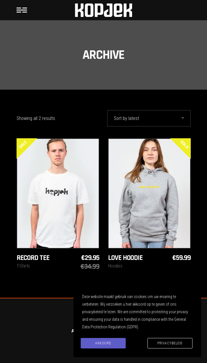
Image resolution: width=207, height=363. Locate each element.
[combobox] (149, 118)
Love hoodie (125, 258)
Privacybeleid (170, 343)
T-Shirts (23, 266)
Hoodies (115, 266)
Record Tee (33, 258)
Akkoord (103, 343)
